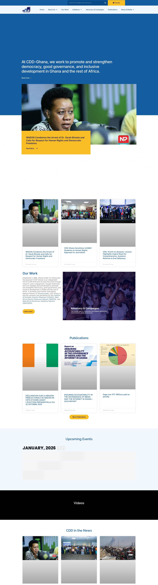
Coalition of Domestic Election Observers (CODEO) (41, 296)
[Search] (105, 2)
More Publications (79, 417)
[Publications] (112, 9)
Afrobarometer (43, 293)
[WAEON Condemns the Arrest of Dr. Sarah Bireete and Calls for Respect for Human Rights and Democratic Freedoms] (79, 114)
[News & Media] (127, 9)
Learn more (28, 311)
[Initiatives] (77, 9)
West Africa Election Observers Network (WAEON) (41, 298)
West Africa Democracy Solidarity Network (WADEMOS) (39, 302)
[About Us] (53, 9)
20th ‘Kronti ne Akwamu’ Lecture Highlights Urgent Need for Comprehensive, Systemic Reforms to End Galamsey (117, 255)
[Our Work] (65, 9)
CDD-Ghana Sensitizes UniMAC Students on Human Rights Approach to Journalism (78, 250)
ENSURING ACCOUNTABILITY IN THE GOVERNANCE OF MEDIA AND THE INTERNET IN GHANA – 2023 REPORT (78, 398)
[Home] (42, 9)
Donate (116, 3)
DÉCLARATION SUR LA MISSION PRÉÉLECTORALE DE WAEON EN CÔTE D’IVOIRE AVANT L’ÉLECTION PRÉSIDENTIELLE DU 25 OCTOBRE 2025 (40, 400)
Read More (32, 148)
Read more (26, 78)
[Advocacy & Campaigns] (95, 9)
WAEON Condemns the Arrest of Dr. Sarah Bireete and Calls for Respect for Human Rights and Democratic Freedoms (55, 140)
